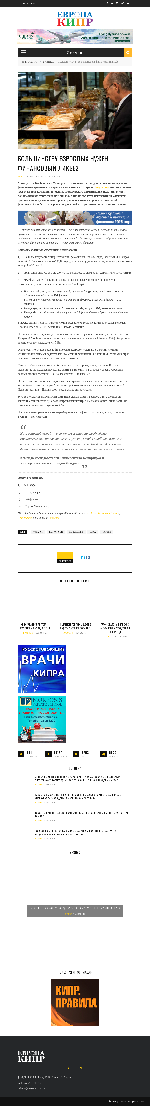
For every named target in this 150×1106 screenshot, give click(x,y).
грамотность (56, 532)
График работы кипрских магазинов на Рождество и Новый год (115, 628)
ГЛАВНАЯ (31, 62)
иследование (76, 532)
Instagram (104, 513)
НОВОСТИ (68, 633)
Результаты (102, 187)
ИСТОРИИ (39, 784)
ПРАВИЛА (28, 633)
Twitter (115, 513)
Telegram (53, 517)
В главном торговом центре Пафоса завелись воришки (75, 626)
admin (123, 1101)
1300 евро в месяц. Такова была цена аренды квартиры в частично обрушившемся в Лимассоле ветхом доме (75, 832)
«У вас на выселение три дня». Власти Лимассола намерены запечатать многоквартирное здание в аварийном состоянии (78, 796)
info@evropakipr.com (33, 1088)
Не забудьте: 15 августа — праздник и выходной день (35, 626)
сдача (93, 532)
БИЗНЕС (48, 62)
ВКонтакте (25, 517)
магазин (106, 532)
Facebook (91, 513)
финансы (38, 532)
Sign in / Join (28, 3)
